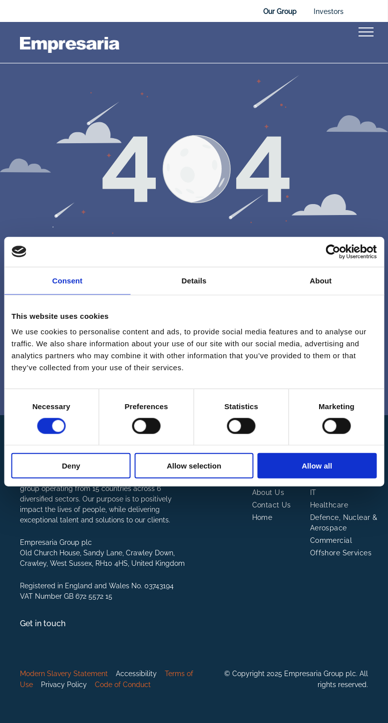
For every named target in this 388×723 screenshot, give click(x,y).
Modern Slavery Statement (64, 674)
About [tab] (321, 280)
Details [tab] (194, 280)
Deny (71, 466)
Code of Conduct (123, 685)
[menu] (366, 32)
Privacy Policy (64, 685)
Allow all (317, 466)
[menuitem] (288, 492)
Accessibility (136, 674)
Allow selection (194, 466)
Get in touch (42, 623)
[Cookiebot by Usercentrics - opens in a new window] (333, 251)
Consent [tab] (67, 280)
